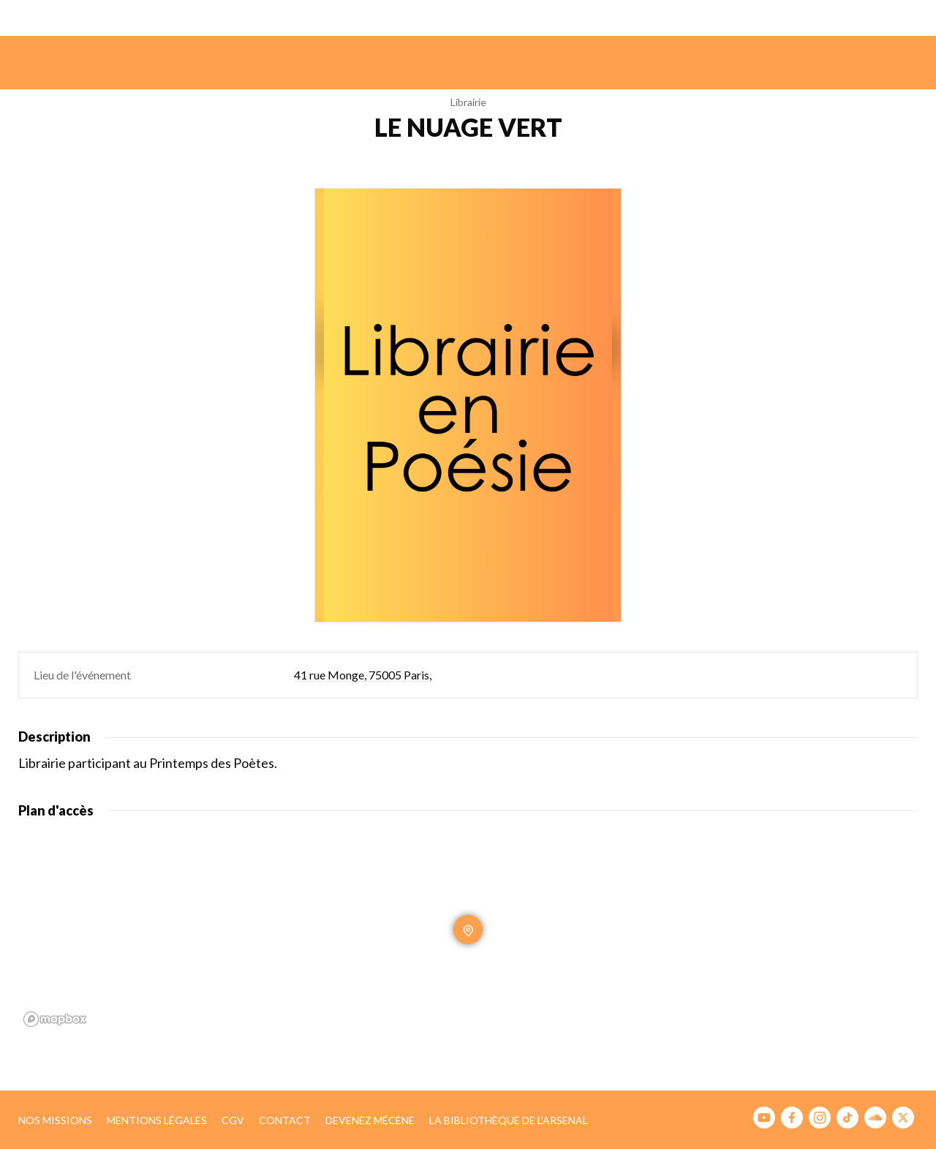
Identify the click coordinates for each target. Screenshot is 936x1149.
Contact (285, 1120)
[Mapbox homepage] (55, 1019)
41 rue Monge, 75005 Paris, (362, 675)
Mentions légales (157, 1120)
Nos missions (55, 1120)
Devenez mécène (370, 1120)
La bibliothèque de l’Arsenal (508, 1120)
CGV (233, 1120)
